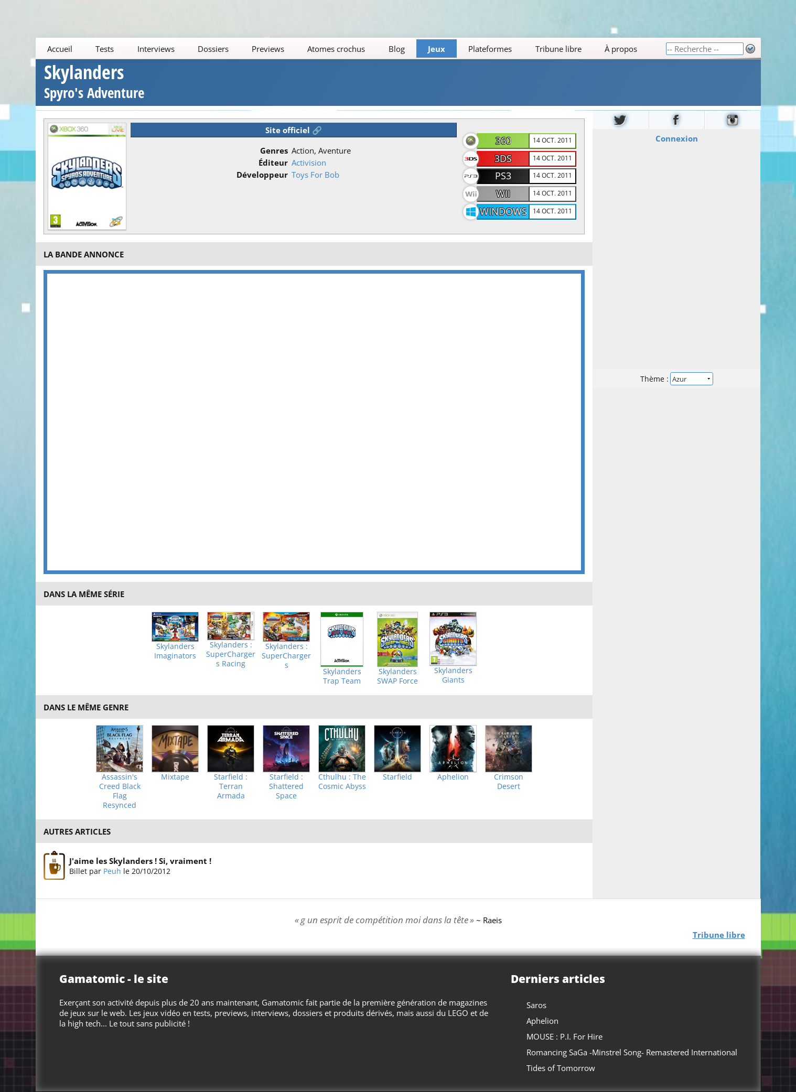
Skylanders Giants (453, 675)
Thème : (676, 378)
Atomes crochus (336, 49)
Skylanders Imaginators (175, 651)
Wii (503, 193)
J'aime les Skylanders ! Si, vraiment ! (140, 861)
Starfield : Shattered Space (286, 786)
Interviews (155, 49)
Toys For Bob (315, 174)
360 (503, 140)
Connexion (676, 138)
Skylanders (94, 83)
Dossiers (213, 49)
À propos (620, 49)
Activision (309, 162)
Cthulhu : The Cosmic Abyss (342, 781)
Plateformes (490, 49)
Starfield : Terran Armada (231, 786)
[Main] (350, 48)
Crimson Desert (508, 781)
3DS (503, 158)
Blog (396, 49)
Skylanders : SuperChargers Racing (230, 654)
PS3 (503, 175)
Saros (536, 1005)
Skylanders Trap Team (342, 676)
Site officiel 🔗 (293, 130)
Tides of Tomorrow (560, 1068)
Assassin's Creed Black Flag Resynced (120, 791)
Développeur (262, 174)
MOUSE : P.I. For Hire (564, 1036)
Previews (268, 49)
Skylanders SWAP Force (397, 676)
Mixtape (175, 777)
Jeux (436, 49)
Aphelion (453, 777)
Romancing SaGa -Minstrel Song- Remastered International (631, 1052)
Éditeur (273, 162)
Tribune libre (558, 49)
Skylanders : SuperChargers (286, 656)
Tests (104, 49)
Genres (274, 150)
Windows (503, 211)
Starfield (397, 777)
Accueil (59, 49)
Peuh (112, 871)
